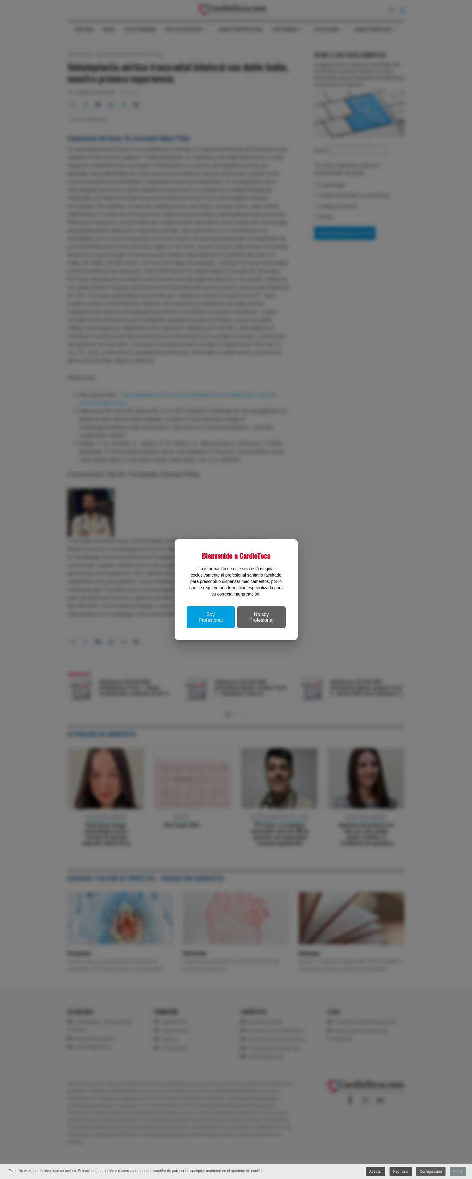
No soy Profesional (261, 617)
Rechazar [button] (400, 1171)
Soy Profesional (211, 617)
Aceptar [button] (375, 1171)
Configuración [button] (431, 1171)
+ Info (457, 1171)
